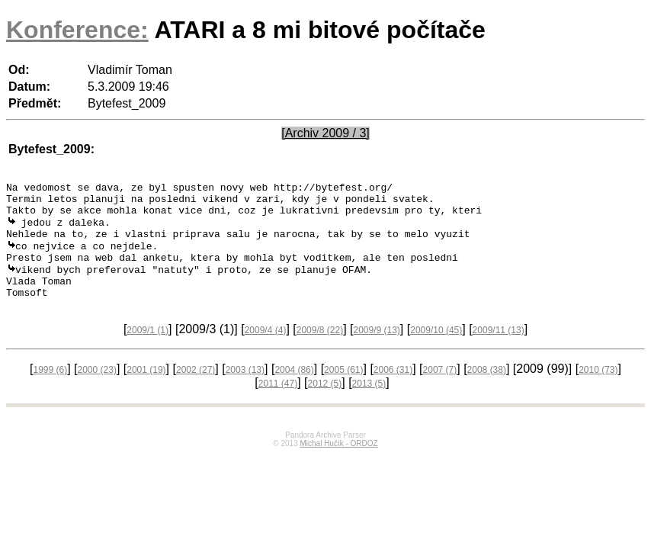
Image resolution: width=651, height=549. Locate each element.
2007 (440, 390)
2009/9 (376, 350)
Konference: (77, 29)
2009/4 (266, 350)
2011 (277, 404)
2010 (598, 390)
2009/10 (436, 350)
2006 (393, 390)
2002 (195, 390)
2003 (245, 390)
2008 (486, 390)
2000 (97, 390)
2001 (146, 390)
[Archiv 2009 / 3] (325, 133)
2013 (369, 404)
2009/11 (498, 350)
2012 (325, 404)
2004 (293, 390)
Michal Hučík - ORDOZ (338, 464)
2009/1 (147, 350)
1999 (50, 390)
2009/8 (320, 350)
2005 (343, 390)
